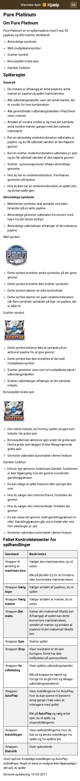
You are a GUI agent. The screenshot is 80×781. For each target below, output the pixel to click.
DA (74, 4)
